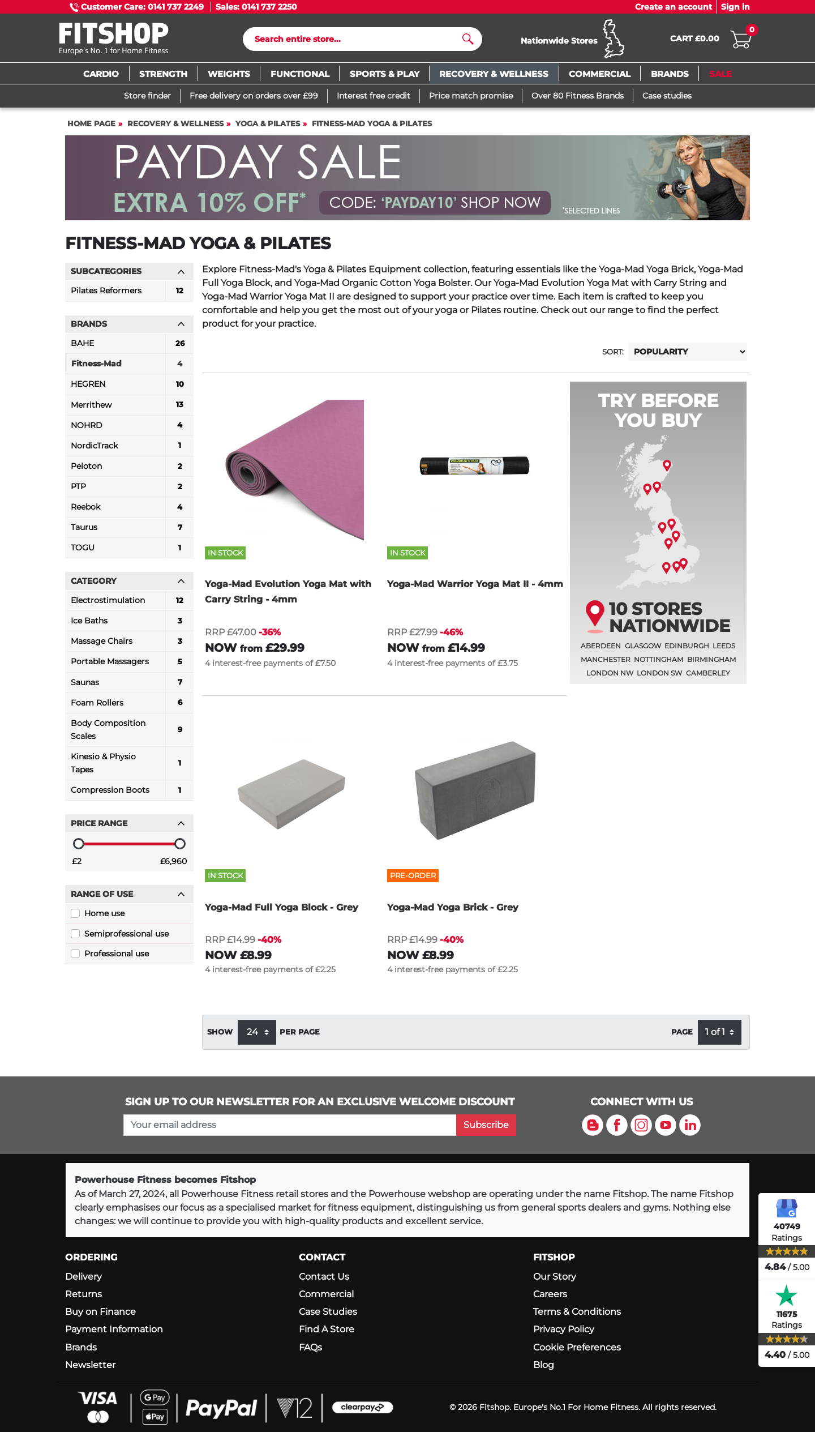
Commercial (326, 1294)
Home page (91, 127)
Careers (550, 1294)
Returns (83, 1294)
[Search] (358, 41)
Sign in (735, 7)
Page (682, 1036)
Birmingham (711, 664)
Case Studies (328, 1312)
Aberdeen (601, 650)
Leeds (724, 650)
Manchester (605, 664)
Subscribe (486, 1124)
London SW (659, 677)
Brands (81, 1347)
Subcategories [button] (128, 276)
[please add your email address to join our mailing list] (289, 1125)
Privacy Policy (563, 1329)
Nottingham (658, 664)
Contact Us (324, 1276)
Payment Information (114, 1329)
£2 (77, 865)
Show (220, 1036)
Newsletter (90, 1365)
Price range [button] (128, 828)
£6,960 (173, 865)
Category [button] (128, 585)
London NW (609, 677)
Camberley (708, 677)
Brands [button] (128, 328)
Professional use (116, 958)
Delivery (83, 1276)
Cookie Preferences (577, 1347)
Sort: (613, 356)
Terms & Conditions (577, 1312)
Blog (543, 1365)
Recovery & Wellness (175, 127)
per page (300, 1036)
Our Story (554, 1276)
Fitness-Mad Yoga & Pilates (372, 127)
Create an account (673, 7)
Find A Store (326, 1329)
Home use (104, 918)
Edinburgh (686, 650)
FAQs (310, 1347)
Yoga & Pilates (267, 127)
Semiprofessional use (126, 938)
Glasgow (643, 650)
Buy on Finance (100, 1312)
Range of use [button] (128, 899)
